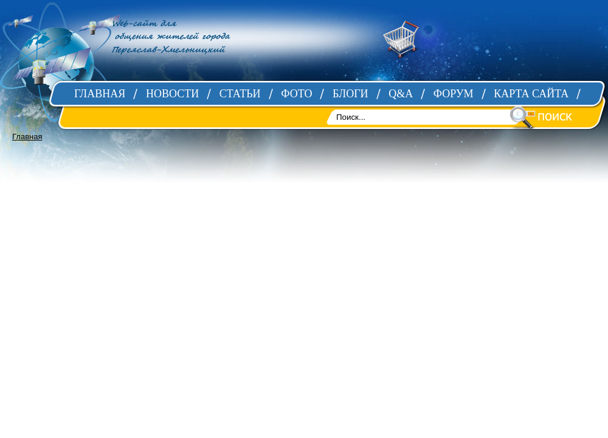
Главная (27, 136)
